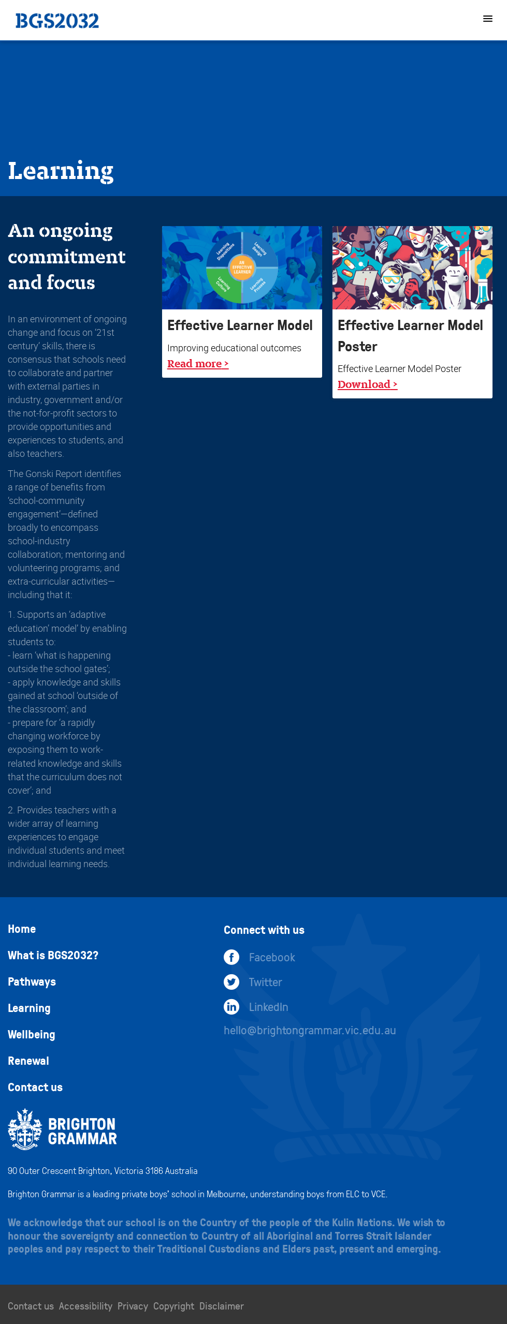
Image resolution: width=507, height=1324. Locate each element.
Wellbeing (31, 1033)
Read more (194, 363)
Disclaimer (221, 1305)
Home (22, 928)
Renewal (28, 1060)
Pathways (32, 981)
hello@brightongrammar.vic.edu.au (310, 1029)
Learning (29, 1007)
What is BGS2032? (53, 954)
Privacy (133, 1305)
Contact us (35, 1086)
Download (364, 384)
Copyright (173, 1305)
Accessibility (85, 1305)
